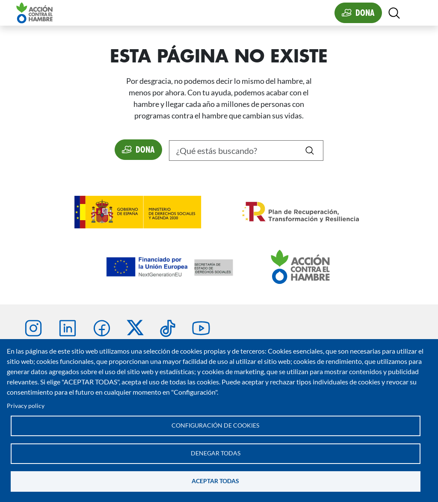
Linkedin (67, 328)
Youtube (201, 328)
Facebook (102, 328)
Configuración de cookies (215, 425)
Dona (365, 12)
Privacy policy (25, 405)
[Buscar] (246, 150)
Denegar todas (215, 453)
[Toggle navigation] (413, 12)
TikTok (167, 328)
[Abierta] (394, 13)
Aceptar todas (215, 481)
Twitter (135, 327)
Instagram (33, 328)
